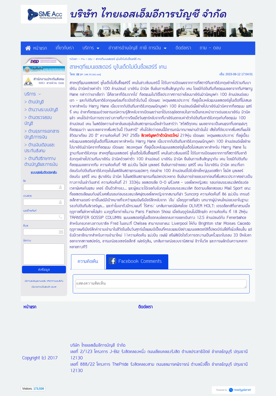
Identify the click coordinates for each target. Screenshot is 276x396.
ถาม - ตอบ (86, 59)
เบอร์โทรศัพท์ (29, 211)
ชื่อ (24, 181)
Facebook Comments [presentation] (135, 261)
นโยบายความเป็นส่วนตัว (41, 287)
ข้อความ (27, 240)
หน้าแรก (73, 59)
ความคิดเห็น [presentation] (88, 261)
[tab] (88, 261)
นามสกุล (27, 196)
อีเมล (25, 225)
